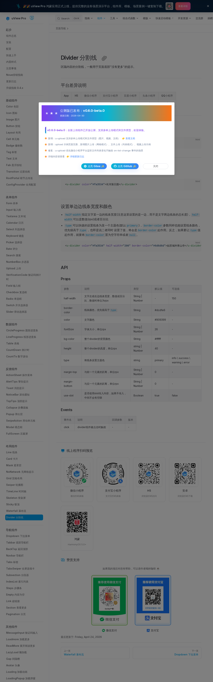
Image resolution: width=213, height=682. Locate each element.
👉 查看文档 (128, 138)
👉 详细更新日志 (75, 156)
